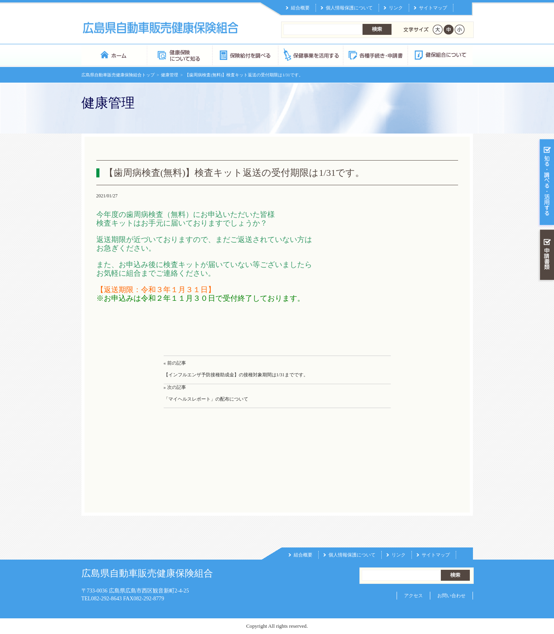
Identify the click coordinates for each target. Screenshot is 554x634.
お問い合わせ (451, 595)
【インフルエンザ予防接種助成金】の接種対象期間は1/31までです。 (236, 375)
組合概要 (300, 8)
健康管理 (169, 74)
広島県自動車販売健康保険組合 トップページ (114, 54)
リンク (396, 8)
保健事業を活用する (310, 54)
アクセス (413, 595)
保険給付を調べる (245, 54)
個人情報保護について (349, 8)
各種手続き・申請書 (375, 54)
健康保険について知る (179, 54)
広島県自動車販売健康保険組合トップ (118, 74)
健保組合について (440, 54)
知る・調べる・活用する (546, 182)
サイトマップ (433, 8)
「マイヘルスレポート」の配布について (206, 399)
